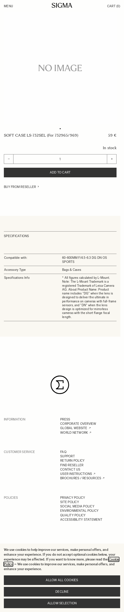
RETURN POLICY (72, 460)
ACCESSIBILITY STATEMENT (81, 519)
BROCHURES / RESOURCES (80, 478)
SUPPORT (67, 456)
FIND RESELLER (71, 465)
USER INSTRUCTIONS (76, 474)
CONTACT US (70, 469)
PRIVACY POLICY (72, 497)
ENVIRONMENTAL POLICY (79, 510)
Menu (8, 6)
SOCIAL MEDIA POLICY (77, 506)
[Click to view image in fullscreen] (60, 68)
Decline (62, 591)
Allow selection (62, 603)
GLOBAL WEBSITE (73, 428)
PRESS (65, 419)
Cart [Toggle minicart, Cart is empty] (113, 6)
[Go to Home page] (62, 5)
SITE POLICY (69, 502)
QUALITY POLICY (73, 515)
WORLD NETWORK (74, 432)
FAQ (63, 452)
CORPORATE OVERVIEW (78, 424)
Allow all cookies (62, 580)
